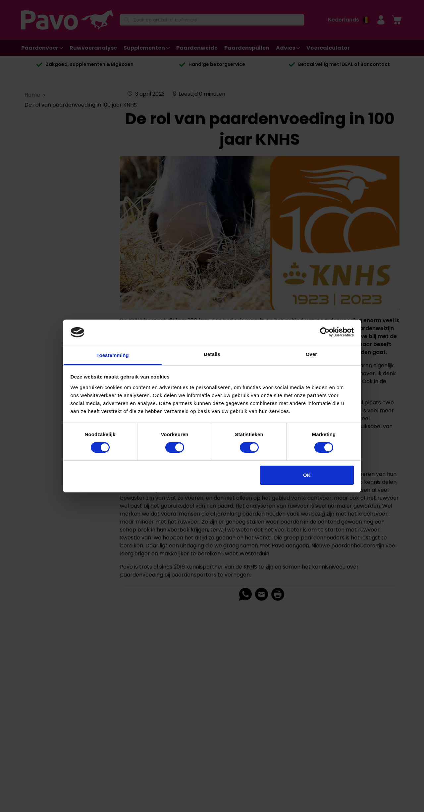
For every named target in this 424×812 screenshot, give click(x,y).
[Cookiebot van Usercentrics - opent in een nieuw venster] (325, 332)
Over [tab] (311, 354)
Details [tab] (212, 354)
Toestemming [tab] (112, 355)
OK (307, 475)
